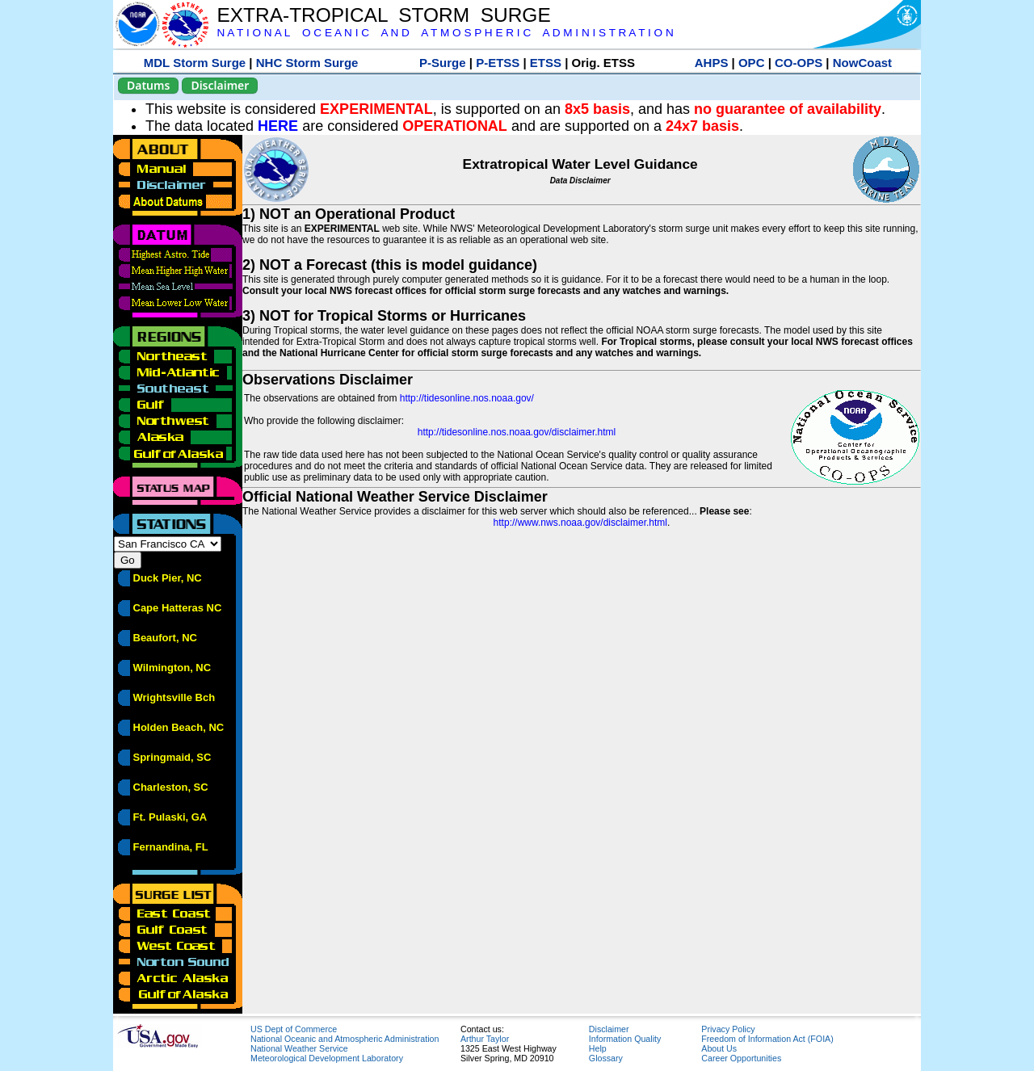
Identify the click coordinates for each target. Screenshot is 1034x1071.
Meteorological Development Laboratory (326, 1058)
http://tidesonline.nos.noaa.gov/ (467, 398)
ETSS (545, 62)
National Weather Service (299, 1048)
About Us (719, 1048)
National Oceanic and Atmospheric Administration (344, 1039)
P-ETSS (497, 62)
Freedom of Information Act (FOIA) (767, 1039)
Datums (148, 85)
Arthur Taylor (484, 1039)
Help (598, 1048)
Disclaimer (220, 85)
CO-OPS (798, 62)
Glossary (606, 1058)
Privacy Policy (727, 1029)
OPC (751, 62)
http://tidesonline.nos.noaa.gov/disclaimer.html (517, 432)
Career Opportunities (741, 1058)
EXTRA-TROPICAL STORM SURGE (383, 15)
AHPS (712, 62)
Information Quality (625, 1039)
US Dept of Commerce (293, 1029)
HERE (278, 126)
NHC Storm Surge (307, 62)
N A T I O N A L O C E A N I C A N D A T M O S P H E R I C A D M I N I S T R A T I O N (444, 33)
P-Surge (442, 62)
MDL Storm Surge (195, 62)
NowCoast (862, 62)
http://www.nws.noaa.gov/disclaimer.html (580, 522)
